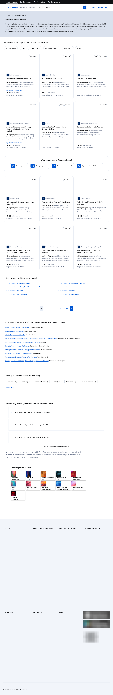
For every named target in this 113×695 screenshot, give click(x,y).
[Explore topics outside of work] (89, 162)
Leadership (8, 584)
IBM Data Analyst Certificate (40, 542)
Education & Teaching (65, 533)
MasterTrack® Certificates (13, 600)
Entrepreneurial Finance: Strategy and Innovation (22, 345)
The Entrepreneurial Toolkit (15, 330)
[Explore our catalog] (24, 7)
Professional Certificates (13, 597)
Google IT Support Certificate (41, 530)
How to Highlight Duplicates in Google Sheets (94, 540)
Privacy (61, 587)
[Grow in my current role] (62, 162)
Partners (34, 581)
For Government (10, 609)
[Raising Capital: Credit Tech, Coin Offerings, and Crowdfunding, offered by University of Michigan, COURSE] (21, 247)
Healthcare (62, 543)
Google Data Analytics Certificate (42, 527)
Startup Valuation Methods (14, 326)
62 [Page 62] (67, 304)
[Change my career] (39, 162)
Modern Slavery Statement (67, 609)
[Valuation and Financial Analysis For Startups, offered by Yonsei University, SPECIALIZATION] (92, 200)
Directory (61, 603)
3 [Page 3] (55, 304)
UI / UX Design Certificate (39, 556)
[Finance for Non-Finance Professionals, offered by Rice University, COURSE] (56, 199)
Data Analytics (9, 530)
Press (60, 578)
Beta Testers (36, 584)
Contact (61, 597)
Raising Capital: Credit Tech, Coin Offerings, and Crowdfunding (27, 356)
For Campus (9, 612)
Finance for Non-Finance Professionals (18, 348)
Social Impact (9, 618)
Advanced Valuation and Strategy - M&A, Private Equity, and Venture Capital (31, 334)
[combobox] (60, 7)
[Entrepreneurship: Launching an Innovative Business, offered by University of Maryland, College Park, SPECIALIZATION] (92, 247)
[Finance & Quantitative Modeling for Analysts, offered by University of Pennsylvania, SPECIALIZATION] (56, 247)
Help (60, 590)
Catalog (7, 590)
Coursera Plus (9, 594)
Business (61, 524)
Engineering (62, 536)
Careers (7, 587)
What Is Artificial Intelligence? (94, 564)
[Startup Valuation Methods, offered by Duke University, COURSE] (56, 79)
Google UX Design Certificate (41, 539)
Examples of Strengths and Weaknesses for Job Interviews (95, 528)
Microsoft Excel (10, 543)
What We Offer (9, 581)
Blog (33, 587)
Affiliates (61, 606)
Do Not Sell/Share (64, 612)
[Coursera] (11, 7)
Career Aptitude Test (91, 524)
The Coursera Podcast (39, 590)
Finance (61, 540)
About (7, 578)
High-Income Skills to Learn (93, 532)
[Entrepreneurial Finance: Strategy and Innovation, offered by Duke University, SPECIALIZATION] (21, 200)
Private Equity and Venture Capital (17, 322)
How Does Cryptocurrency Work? (95, 535)
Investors (61, 581)
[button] (32, 7)
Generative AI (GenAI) (11, 540)
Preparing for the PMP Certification (92, 555)
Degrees (8, 603)
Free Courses (9, 621)
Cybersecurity (9, 527)
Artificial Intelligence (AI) (12, 524)
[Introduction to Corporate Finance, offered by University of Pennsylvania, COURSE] (92, 126)
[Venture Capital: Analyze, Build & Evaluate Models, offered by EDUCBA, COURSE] (56, 127)
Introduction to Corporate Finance (17, 341)
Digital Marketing (10, 533)
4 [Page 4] (60, 304)
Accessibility (62, 594)
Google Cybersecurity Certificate (42, 524)
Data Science (63, 530)
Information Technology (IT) (67, 549)
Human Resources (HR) (65, 546)
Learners (34, 578)
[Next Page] (71, 303)
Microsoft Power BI (11, 546)
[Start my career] (19, 162)
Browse (7, 15)
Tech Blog (35, 594)
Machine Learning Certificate (40, 548)
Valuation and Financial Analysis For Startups (21, 352)
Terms (61, 584)
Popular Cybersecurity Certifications (92, 550)
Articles (61, 600)
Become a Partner (10, 615)
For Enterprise (9, 606)
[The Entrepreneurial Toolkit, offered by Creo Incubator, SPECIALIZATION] (92, 79)
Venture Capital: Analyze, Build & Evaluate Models (22, 337)
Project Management (11, 549)
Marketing (62, 552)
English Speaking (10, 536)
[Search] (84, 7)
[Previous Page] (41, 303)
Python (7, 552)
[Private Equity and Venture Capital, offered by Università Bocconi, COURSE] (21, 79)
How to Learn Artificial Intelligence (91, 545)
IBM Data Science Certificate (40, 545)
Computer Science (64, 527)
